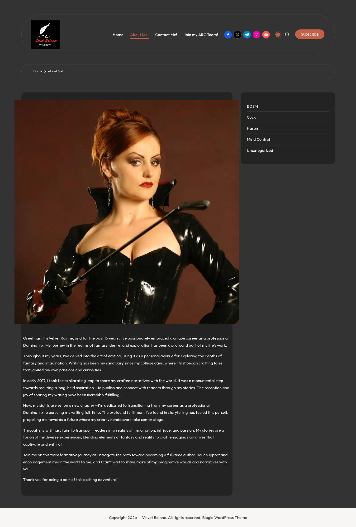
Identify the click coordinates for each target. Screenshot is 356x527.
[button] (310, 34)
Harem (253, 128)
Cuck (251, 117)
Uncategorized (260, 150)
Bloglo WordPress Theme (224, 517)
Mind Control (258, 139)
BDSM (252, 106)
